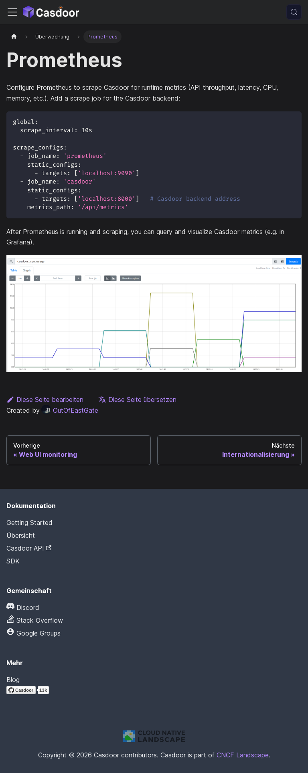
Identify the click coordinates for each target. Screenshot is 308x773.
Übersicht (20, 535)
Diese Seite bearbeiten (44, 400)
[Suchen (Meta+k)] (294, 12)
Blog (13, 680)
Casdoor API (28, 548)
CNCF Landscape (243, 755)
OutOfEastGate (69, 410)
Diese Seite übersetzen (137, 400)
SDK (13, 561)
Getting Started (29, 523)
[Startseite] (14, 36)
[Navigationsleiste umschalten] (12, 12)
